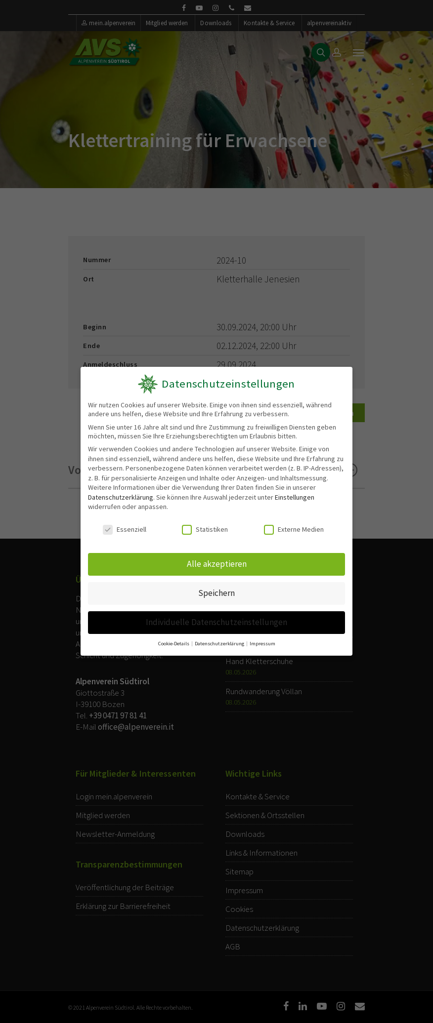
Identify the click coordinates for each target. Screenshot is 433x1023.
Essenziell (124, 529)
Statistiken (205, 529)
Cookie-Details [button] (174, 643)
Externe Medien (294, 529)
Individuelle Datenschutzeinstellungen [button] (216, 622)
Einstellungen (294, 497)
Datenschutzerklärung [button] (220, 643)
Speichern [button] (216, 593)
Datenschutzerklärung (120, 497)
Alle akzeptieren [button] (217, 563)
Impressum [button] (262, 643)
